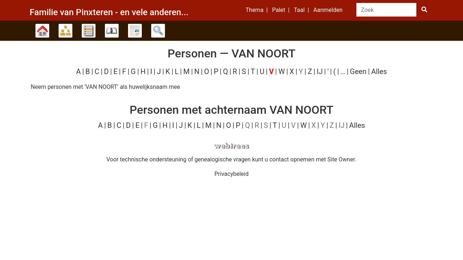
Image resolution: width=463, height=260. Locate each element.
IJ (320, 71)
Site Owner (341, 159)
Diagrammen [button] (65, 31)
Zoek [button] (158, 31)
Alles (379, 71)
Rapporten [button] (135, 31)
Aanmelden (328, 9)
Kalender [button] (112, 31)
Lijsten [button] (88, 31)
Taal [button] (299, 9)
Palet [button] (278, 9)
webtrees (231, 146)
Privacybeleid (231, 173)
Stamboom (42, 31)
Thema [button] (255, 9)
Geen (358, 71)
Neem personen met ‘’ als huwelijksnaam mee (105, 86)
